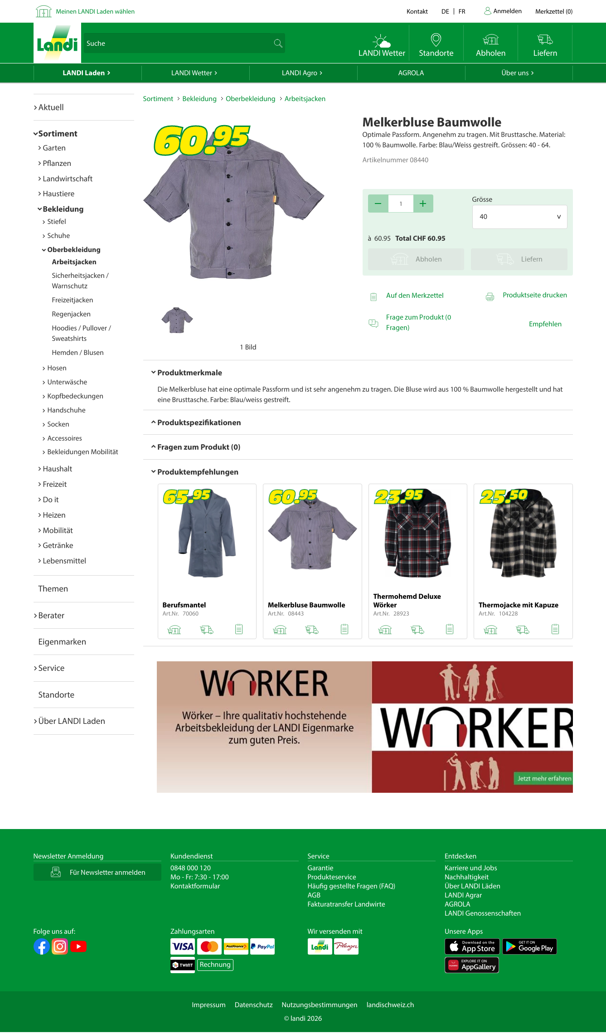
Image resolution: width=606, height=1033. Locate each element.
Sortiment (58, 133)
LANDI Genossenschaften (483, 913)
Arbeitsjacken (74, 262)
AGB (314, 895)
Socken (58, 424)
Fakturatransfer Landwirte (346, 904)
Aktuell (51, 107)
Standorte (57, 694)
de (445, 11)
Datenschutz (254, 1004)
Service (52, 667)
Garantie (321, 868)
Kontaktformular (195, 886)
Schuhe (59, 235)
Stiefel (57, 221)
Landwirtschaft (68, 178)
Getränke (58, 545)
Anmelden (508, 10)
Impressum (208, 1004)
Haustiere (59, 193)
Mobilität (58, 530)
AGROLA (411, 73)
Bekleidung (63, 209)
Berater (52, 615)
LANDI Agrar (463, 895)
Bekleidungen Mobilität (83, 451)
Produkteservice (332, 877)
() (553, 11)
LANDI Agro (299, 73)
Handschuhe (67, 410)
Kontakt (417, 11)
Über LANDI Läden (472, 886)
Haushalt (58, 468)
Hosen (57, 368)
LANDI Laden (84, 73)
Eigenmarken (63, 641)
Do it (51, 499)
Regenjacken (71, 314)
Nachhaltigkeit (467, 877)
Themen (53, 588)
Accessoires (65, 438)
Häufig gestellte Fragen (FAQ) (352, 886)
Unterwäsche (67, 382)
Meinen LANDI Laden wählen (95, 11)
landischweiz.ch (390, 1004)
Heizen (54, 514)
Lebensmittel (65, 560)
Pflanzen (57, 163)
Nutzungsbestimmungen (320, 1004)
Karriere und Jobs (471, 868)
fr (462, 11)
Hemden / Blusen (78, 352)
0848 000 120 (190, 868)
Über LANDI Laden (72, 720)
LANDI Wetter (191, 73)
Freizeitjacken (72, 300)
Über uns (514, 73)
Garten (54, 147)
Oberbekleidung (74, 249)
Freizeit (55, 484)
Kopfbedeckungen (76, 396)
